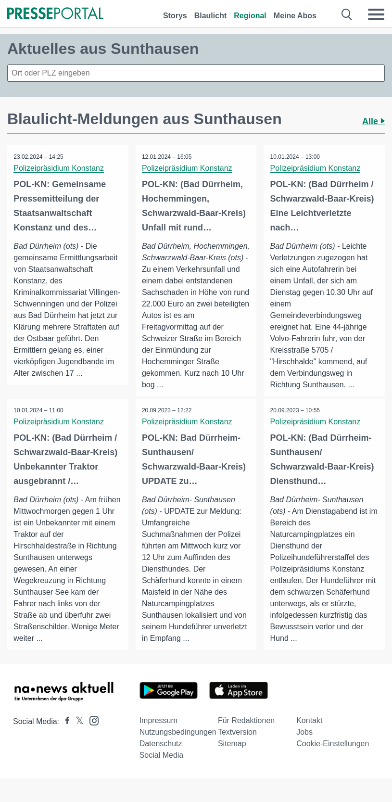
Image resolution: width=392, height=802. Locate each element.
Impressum (158, 732)
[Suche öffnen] (347, 14)
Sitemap (232, 755)
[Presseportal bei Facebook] (64, 733)
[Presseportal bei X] (77, 733)
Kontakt (309, 732)
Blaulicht (210, 16)
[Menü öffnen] (376, 14)
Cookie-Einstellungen (332, 755)
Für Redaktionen (246, 732)
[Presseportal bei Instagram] (91, 732)
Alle (373, 121)
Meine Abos (295, 16)
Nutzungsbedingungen (177, 744)
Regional (250, 16)
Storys (175, 16)
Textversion (237, 744)
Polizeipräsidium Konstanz (59, 168)
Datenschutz (160, 755)
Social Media (161, 767)
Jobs (304, 744)
